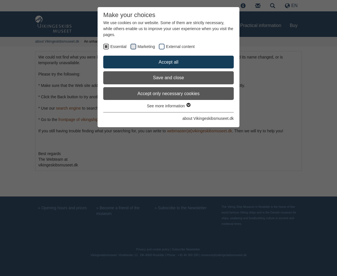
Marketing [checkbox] (146, 46)
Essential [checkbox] (118, 46)
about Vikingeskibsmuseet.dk (208, 118)
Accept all (168, 62)
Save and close (168, 77)
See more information (168, 106)
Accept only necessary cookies (169, 93)
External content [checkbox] (180, 46)
